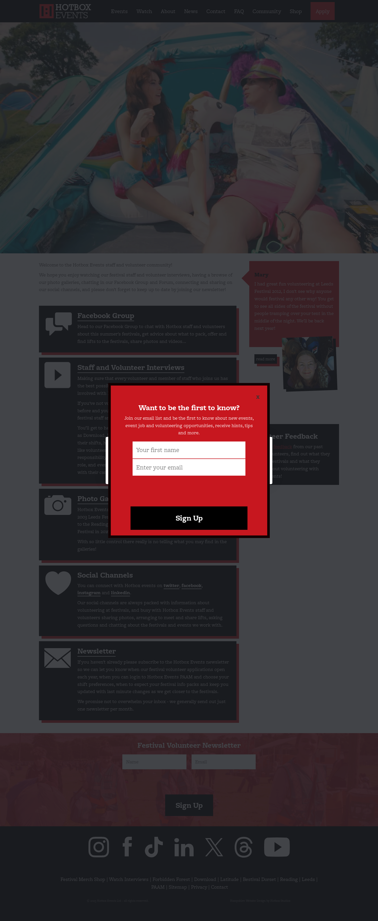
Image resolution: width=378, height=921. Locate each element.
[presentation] (189, 489)
